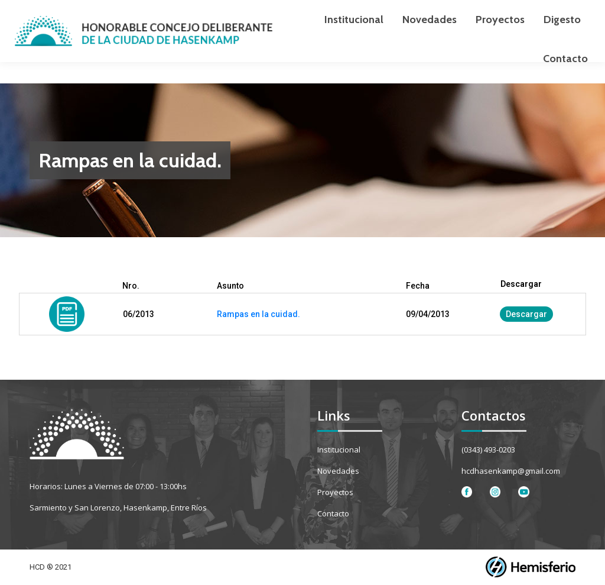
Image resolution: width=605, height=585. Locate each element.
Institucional (338, 449)
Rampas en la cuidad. (258, 314)
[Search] (516, 11)
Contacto (333, 513)
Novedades (338, 471)
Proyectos (335, 492)
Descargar (526, 314)
